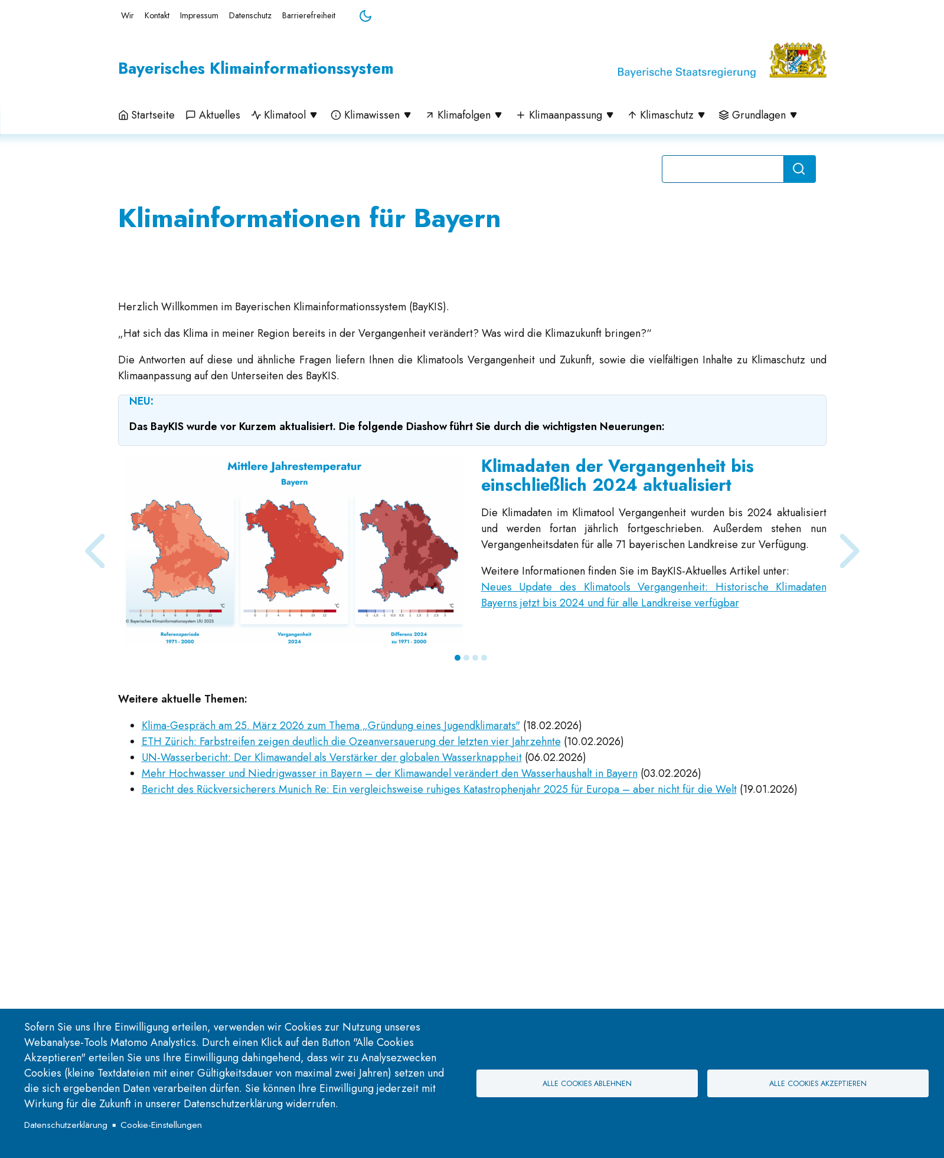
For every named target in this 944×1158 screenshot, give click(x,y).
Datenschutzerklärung (65, 1124)
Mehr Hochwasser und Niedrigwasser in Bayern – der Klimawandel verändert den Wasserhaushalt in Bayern (390, 934)
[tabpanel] (472, 712)
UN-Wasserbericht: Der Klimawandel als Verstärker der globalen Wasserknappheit (332, 918)
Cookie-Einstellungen (161, 1124)
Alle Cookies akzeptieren (818, 1083)
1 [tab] (457, 819)
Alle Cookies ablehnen (587, 1083)
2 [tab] (466, 819)
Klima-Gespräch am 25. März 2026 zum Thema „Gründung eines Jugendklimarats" (331, 886)
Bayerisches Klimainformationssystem (256, 68)
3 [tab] (475, 819)
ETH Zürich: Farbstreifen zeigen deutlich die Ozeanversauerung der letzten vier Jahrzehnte (351, 902)
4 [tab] (484, 819)
